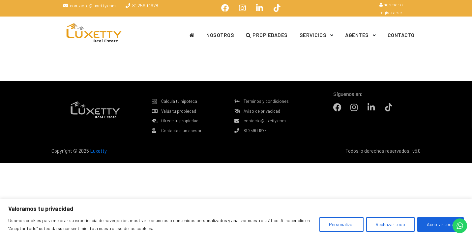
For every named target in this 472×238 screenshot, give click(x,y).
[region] (236, 218)
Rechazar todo (390, 224)
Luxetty (98, 151)
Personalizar (341, 224)
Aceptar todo (440, 224)
